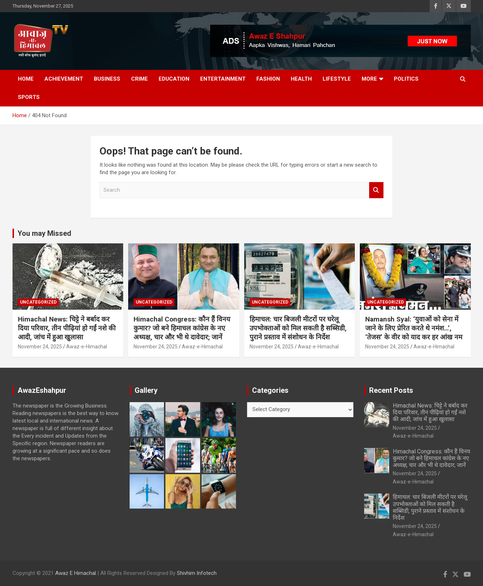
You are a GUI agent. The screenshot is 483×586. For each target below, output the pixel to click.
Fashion (268, 79)
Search (376, 190)
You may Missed (44, 233)
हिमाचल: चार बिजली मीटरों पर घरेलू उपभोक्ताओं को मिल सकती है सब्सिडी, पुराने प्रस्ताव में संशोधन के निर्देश (298, 328)
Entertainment (223, 79)
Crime (139, 79)
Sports (29, 97)
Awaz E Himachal (75, 573)
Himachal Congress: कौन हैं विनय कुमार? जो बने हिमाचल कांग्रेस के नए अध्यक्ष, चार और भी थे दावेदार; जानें (182, 328)
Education (174, 79)
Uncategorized (38, 302)
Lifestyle (337, 79)
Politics (406, 79)
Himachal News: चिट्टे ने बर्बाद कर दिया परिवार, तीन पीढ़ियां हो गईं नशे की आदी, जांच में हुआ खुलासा (67, 328)
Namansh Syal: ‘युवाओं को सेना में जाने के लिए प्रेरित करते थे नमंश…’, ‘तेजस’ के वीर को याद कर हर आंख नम (413, 328)
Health (301, 79)
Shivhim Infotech (197, 573)
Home (26, 79)
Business (107, 79)
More (369, 79)
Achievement (63, 79)
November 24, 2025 (40, 346)
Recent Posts (391, 390)
